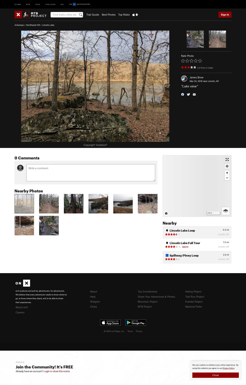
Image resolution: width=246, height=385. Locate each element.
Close (215, 375)
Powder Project (193, 301)
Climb (18, 4)
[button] (182, 94)
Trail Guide (92, 14)
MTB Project (145, 306)
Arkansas (19, 25)
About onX (22, 307)
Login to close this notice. (57, 371)
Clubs (93, 306)
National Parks (193, 306)
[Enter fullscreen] (227, 159)
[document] (215, 370)
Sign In (225, 14)
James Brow (196, 77)
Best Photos (108, 14)
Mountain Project (148, 301)
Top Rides (124, 14)
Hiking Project (193, 291)
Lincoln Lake (48, 25)
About (93, 291)
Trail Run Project (194, 296)
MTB (28, 4)
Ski (62, 4)
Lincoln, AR (213, 81)
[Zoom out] (227, 177)
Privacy (139, 331)
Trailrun (50, 4)
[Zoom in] (227, 172)
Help (92, 296)
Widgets (95, 301)
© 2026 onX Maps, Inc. (114, 331)
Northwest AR (33, 25)
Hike (38, 4)
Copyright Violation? (95, 144)
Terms (130, 331)
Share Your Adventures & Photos (156, 296)
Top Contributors (147, 291)
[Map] (197, 186)
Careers (20, 312)
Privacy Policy (228, 368)
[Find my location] (227, 166)
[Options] (226, 211)
